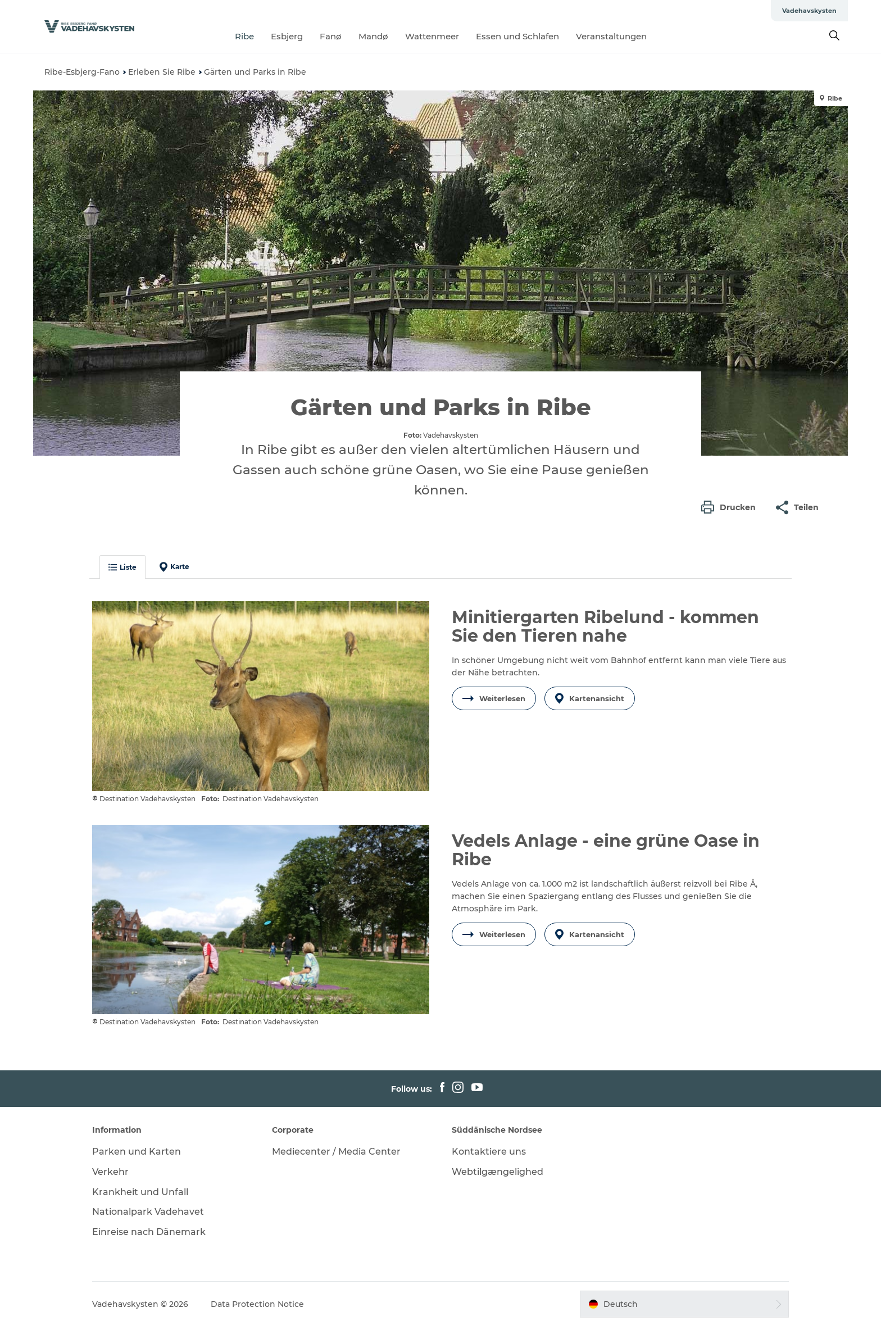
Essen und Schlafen (517, 36)
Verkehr (110, 1171)
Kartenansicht (589, 698)
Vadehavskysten (809, 11)
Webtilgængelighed (497, 1171)
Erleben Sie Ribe (162, 72)
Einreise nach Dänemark (149, 1232)
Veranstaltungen (611, 36)
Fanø (331, 36)
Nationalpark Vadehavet (148, 1211)
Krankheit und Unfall (140, 1192)
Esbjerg (287, 36)
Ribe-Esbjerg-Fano (82, 72)
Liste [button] (122, 567)
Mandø (373, 36)
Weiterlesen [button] (493, 698)
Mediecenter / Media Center (336, 1151)
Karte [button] (174, 567)
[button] (731, 507)
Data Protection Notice (257, 1304)
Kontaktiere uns (489, 1151)
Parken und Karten (136, 1151)
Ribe (244, 36)
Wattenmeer (432, 36)
